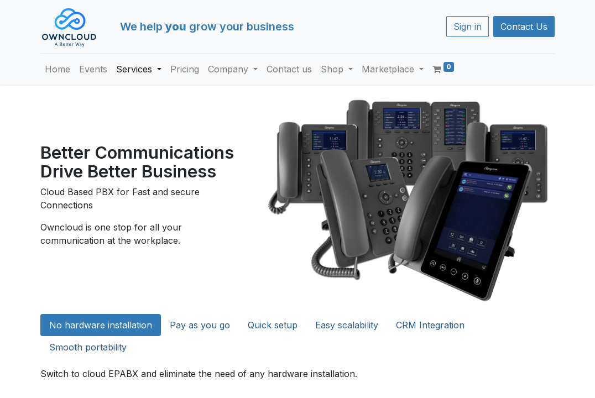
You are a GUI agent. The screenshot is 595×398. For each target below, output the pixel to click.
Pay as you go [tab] (200, 325)
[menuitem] (57, 69)
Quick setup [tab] (273, 325)
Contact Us (523, 26)
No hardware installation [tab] (100, 325)
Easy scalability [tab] (346, 325)
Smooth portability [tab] (88, 347)
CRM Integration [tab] (430, 325)
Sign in (467, 26)
